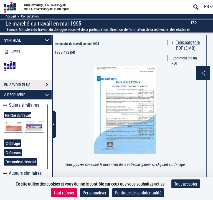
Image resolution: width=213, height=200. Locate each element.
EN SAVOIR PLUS (28, 85)
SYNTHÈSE (27, 40)
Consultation (30, 16)
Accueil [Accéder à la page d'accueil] (11, 16)
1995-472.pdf (65, 52)
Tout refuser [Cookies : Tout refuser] (64, 193)
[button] (203, 73)
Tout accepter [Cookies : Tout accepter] (185, 184)
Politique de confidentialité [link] (138, 193)
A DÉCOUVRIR (27, 94)
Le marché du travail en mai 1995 (77, 43)
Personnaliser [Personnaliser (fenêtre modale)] (94, 193)
